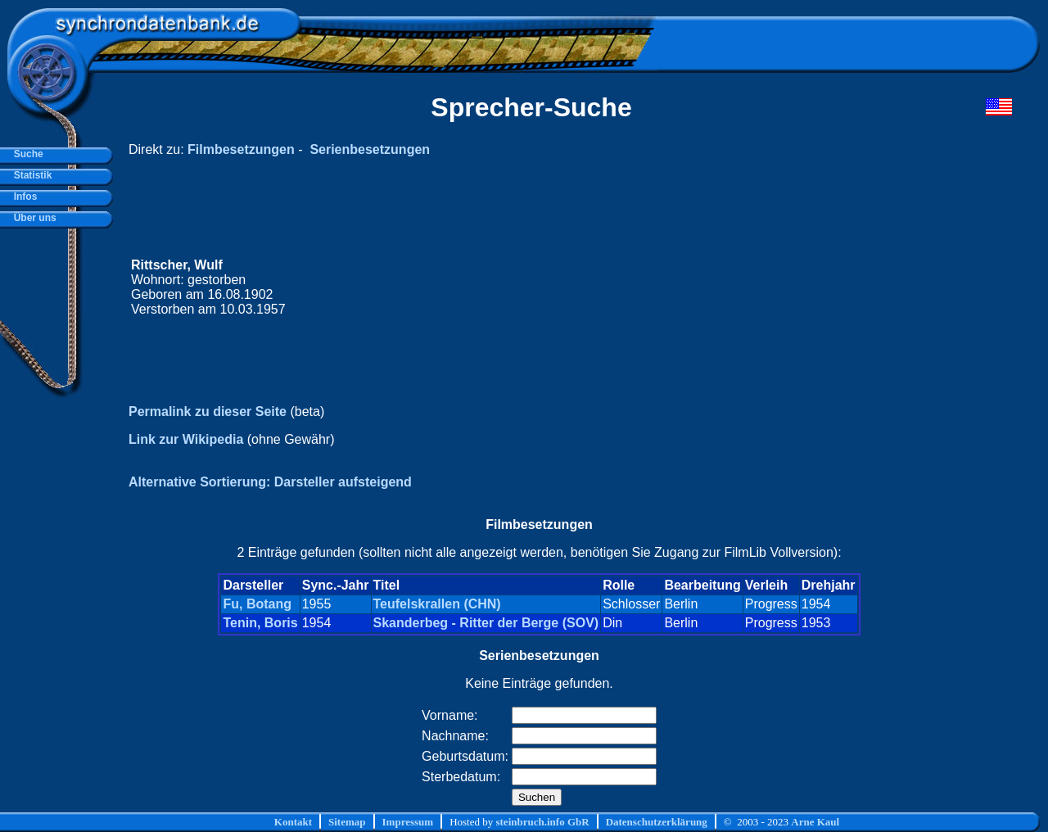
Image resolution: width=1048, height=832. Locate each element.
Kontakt (293, 822)
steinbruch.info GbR (542, 822)
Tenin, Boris (260, 623)
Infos (22, 196)
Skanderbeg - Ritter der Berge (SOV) (486, 623)
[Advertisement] (701, 287)
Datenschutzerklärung (656, 822)
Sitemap (347, 822)
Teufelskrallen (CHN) (437, 604)
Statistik (30, 175)
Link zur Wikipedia (186, 439)
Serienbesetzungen (369, 149)
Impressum (408, 822)
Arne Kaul (815, 822)
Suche (25, 154)
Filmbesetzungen (241, 149)
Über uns (32, 218)
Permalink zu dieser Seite (208, 411)
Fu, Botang (257, 604)
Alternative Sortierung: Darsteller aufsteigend (270, 482)
